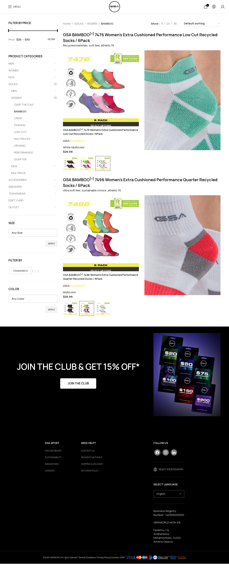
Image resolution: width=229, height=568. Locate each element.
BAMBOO (20, 113)
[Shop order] (202, 25)
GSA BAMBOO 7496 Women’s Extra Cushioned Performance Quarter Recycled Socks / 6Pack (94, 281)
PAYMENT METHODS (91, 461)
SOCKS (13, 85)
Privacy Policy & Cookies (108, 561)
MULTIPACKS (22, 140)
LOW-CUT (20, 133)
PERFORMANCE (23, 154)
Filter (51, 40)
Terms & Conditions (87, 561)
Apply (51, 245)
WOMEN (13, 72)
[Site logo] (114, 7)
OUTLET (13, 209)
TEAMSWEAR (16, 195)
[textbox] (33, 234)
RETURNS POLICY (90, 475)
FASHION (19, 127)
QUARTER (20, 161)
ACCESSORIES (17, 181)
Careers (49, 475)
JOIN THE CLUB (78, 388)
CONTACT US (88, 455)
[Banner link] (187, 379)
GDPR (122, 561)
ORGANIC (20, 147)
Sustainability (53, 461)
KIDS (11, 79)
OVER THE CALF (24, 106)
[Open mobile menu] (14, 7)
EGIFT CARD (16, 202)
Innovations (52, 468)
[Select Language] (168, 498)
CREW (18, 120)
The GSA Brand (53, 455)
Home (67, 25)
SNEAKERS (15, 188)
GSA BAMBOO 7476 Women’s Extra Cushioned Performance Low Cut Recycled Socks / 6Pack (94, 133)
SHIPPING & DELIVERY (92, 468)
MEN (11, 65)
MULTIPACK (18, 174)
